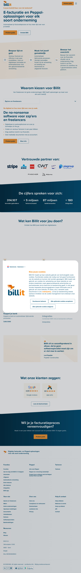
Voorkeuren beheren (39, 301)
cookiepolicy (46, 291)
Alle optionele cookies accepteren (62, 301)
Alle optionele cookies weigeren (42, 307)
